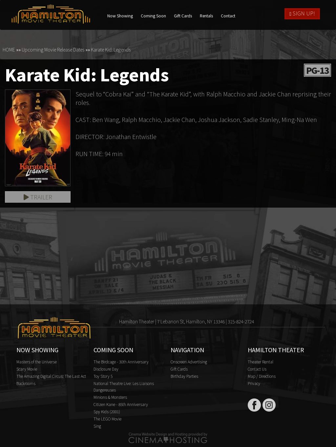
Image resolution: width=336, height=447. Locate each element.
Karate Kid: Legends (111, 49)
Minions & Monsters (110, 397)
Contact (228, 15)
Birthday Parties (184, 376)
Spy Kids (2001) (107, 411)
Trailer (38, 197)
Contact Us (257, 369)
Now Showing (120, 15)
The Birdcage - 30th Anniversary (121, 361)
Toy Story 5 (103, 376)
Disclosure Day (106, 369)
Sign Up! (302, 13)
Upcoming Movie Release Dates (53, 49)
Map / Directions (262, 376)
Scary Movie (26, 369)
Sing (97, 426)
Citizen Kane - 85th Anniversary (121, 404)
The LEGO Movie (107, 418)
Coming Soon (153, 15)
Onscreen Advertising (189, 361)
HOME (9, 49)
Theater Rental (260, 361)
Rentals (206, 15)
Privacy (254, 383)
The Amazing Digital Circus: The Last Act (51, 376)
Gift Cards (183, 15)
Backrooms (25, 383)
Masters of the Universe (36, 361)
